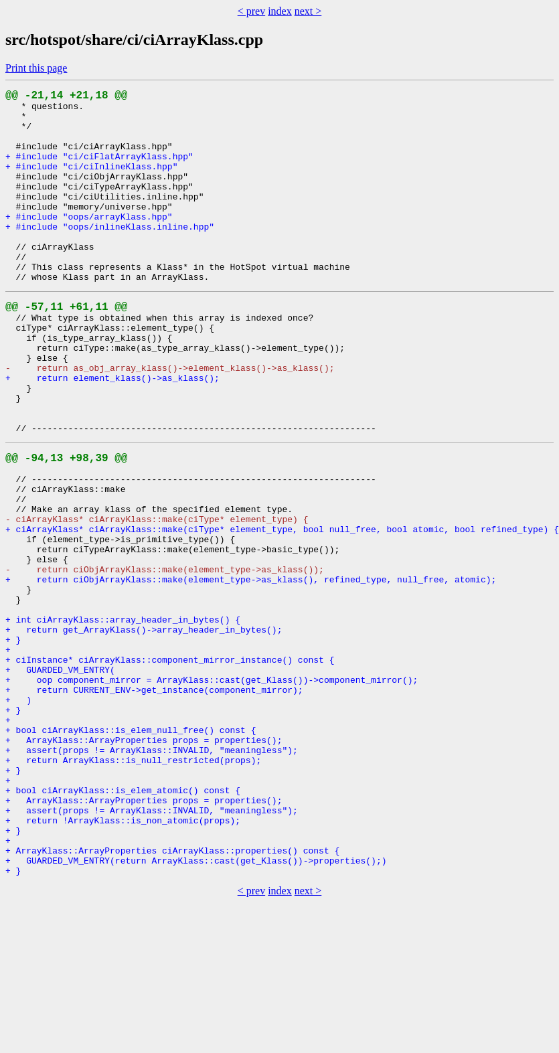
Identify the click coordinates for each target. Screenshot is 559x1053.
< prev (251, 11)
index (280, 11)
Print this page (36, 68)
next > (308, 11)
